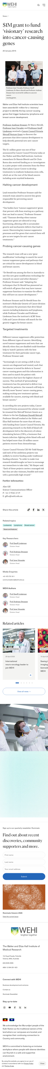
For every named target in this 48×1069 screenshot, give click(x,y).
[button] (43, 5)
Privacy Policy (28, 1063)
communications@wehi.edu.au (13, 580)
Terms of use (9, 1066)
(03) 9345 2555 (8, 963)
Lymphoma (18, 525)
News (5, 16)
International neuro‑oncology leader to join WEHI (16, 664)
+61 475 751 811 (9, 576)
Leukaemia (7, 525)
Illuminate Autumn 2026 (12, 912)
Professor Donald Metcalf (30, 415)
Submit (24, 876)
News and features (10, 529)
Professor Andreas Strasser (15, 125)
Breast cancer (29, 525)
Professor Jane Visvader (13, 128)
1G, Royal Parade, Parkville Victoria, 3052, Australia (12, 957)
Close (42, 1063)
